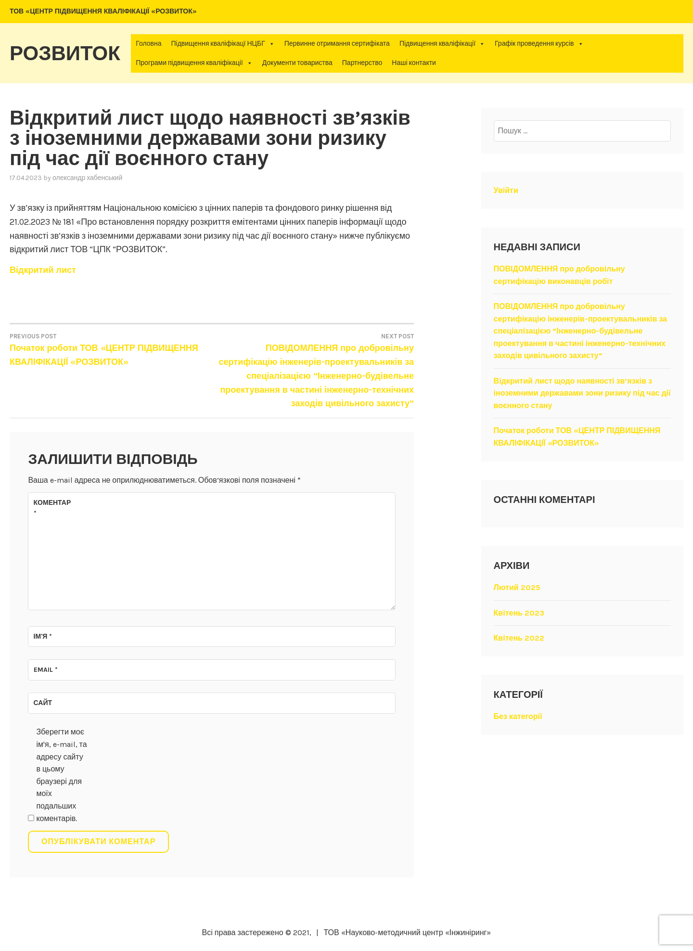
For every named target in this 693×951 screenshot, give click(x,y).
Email (46, 670)
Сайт (43, 703)
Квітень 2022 (519, 638)
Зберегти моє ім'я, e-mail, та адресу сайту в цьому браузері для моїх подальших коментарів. (61, 774)
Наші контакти (414, 63)
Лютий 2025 (517, 587)
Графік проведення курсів (539, 43)
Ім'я (43, 636)
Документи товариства (297, 63)
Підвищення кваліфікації (442, 43)
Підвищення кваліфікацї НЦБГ (222, 43)
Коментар (52, 508)
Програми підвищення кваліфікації (194, 63)
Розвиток (65, 53)
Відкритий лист (43, 270)
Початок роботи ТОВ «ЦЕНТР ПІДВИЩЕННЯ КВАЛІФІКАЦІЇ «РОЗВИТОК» (111, 349)
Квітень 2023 (519, 612)
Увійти (506, 190)
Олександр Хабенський (87, 178)
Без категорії (518, 716)
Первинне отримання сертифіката (337, 43)
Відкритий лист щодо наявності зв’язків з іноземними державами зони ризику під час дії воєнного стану (582, 393)
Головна (148, 43)
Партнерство (362, 63)
